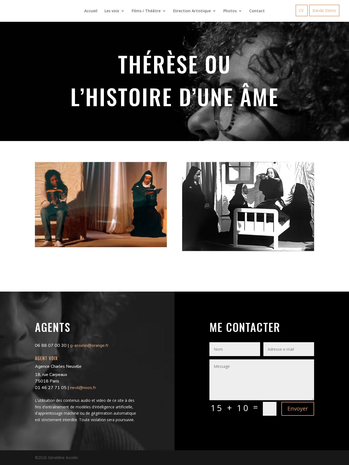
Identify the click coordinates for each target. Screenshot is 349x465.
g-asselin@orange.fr (89, 345)
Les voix (111, 11)
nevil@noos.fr (83, 388)
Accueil (90, 11)
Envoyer (297, 408)
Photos (230, 11)
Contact (257, 11)
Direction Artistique (192, 11)
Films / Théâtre (146, 11)
